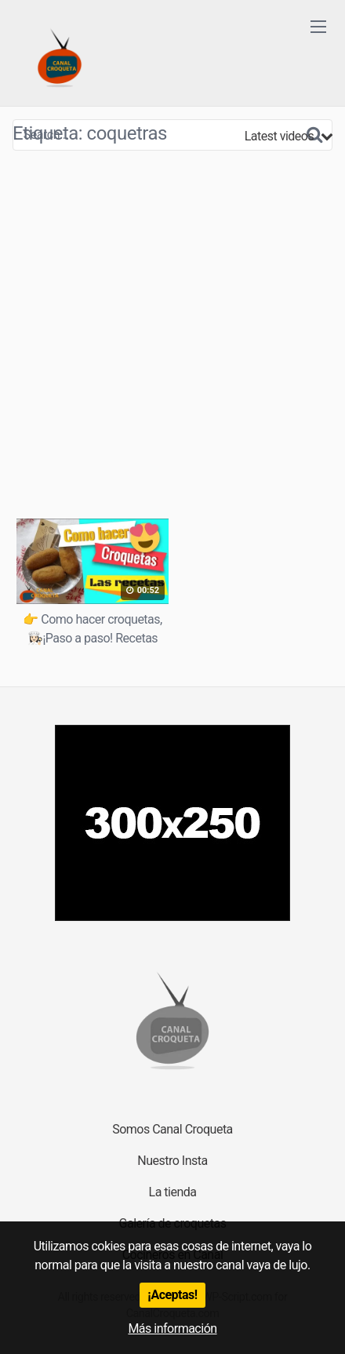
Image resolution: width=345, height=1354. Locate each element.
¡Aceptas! (172, 1294)
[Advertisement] (172, 334)
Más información (172, 1328)
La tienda (173, 1192)
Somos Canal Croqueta (172, 1129)
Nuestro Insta (172, 1160)
